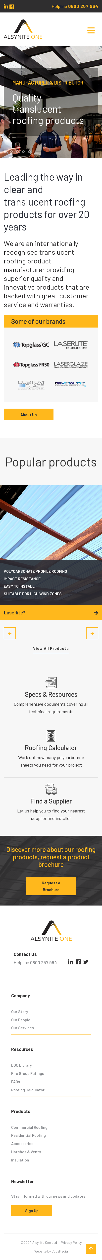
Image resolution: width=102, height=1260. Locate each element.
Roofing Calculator (28, 1089)
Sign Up (32, 1210)
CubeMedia (59, 1251)
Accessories (22, 1143)
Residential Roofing (28, 1135)
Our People (20, 1019)
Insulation (20, 1159)
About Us (28, 414)
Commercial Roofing (29, 1127)
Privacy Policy (71, 1242)
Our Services (22, 1027)
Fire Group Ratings (27, 1073)
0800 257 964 (83, 6)
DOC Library (21, 1065)
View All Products (51, 648)
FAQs (15, 1081)
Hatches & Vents (26, 1151)
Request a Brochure (51, 886)
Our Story (19, 1011)
